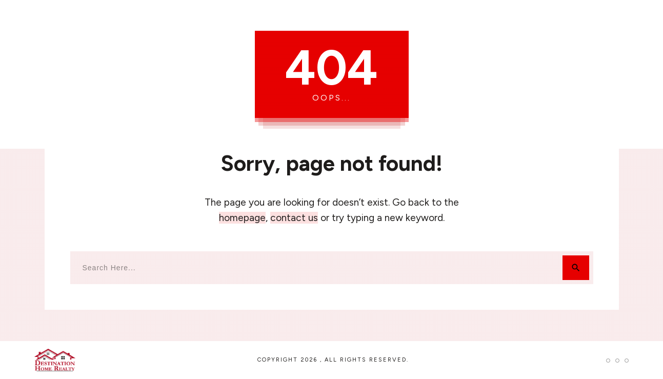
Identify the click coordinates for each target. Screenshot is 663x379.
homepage (242, 218)
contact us (294, 218)
